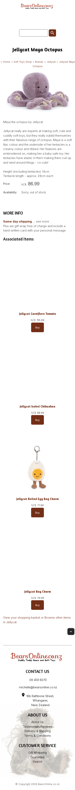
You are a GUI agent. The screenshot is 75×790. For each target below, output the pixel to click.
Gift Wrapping (37, 752)
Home (6, 61)
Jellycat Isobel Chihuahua (37, 406)
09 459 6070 (38, 680)
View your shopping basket (21, 617)
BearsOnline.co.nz (49, 784)
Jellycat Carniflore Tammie (37, 314)
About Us (37, 722)
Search (37, 761)
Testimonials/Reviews (37, 726)
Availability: (10, 192)
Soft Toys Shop (23, 61)
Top (70, 631)
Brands (39, 61)
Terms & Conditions (37, 735)
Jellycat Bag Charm (37, 591)
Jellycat (51, 61)
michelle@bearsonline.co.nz (38, 687)
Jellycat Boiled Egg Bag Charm (37, 499)
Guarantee (37, 757)
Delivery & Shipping (38, 731)
